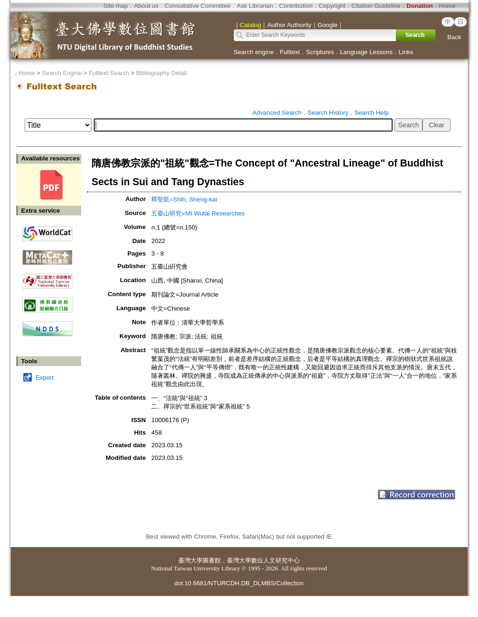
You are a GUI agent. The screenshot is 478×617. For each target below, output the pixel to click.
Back (454, 37)
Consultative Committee (198, 5)
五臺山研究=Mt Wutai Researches (198, 213)
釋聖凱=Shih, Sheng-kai (184, 199)
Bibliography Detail (161, 72)
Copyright (332, 5)
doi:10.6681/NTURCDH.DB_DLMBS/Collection (238, 583)
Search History (328, 112)
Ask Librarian (255, 5)
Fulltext (290, 52)
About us (146, 5)
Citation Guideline (376, 5)
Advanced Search (277, 112)
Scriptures (320, 52)
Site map (115, 5)
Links (406, 52)
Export (44, 377)
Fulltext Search (109, 72)
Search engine (254, 52)
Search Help (371, 112)
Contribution (296, 5)
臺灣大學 (190, 560)
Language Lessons (366, 52)
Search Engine (62, 72)
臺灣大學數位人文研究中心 (263, 560)
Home (447, 5)
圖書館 (212, 560)
